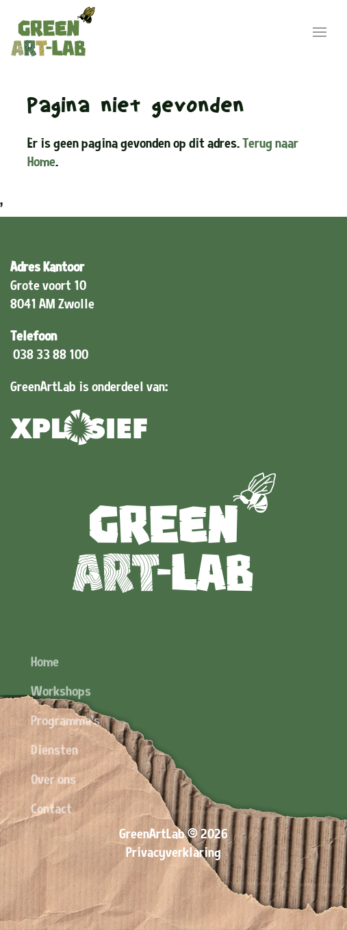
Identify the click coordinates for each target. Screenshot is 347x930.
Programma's (65, 736)
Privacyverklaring (173, 852)
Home (45, 678)
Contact (51, 825)
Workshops (61, 707)
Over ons (53, 795)
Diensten (54, 766)
